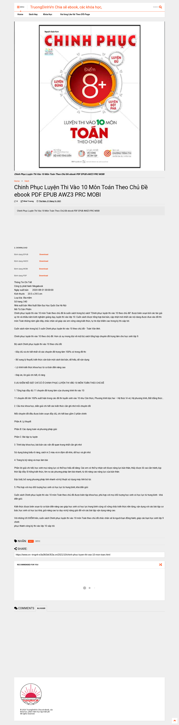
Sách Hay (33, 14)
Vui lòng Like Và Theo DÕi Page (74, 14)
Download (43, 254)
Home (20, 14)
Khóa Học (47, 14)
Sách (27, 181)
